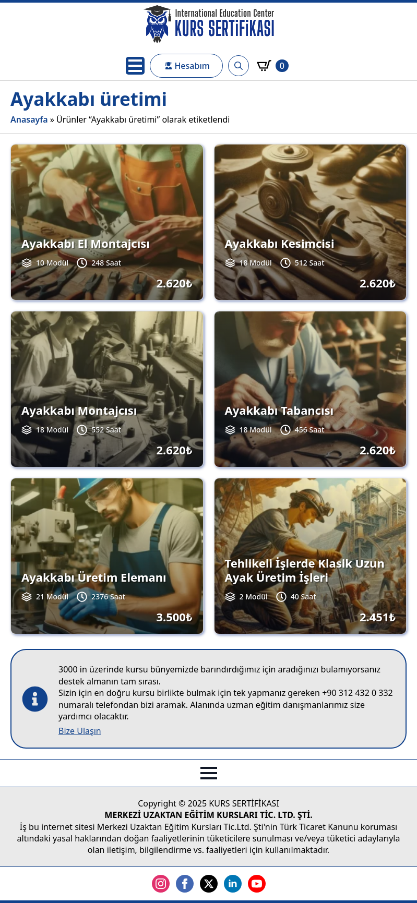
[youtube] (257, 884)
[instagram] (161, 884)
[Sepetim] (272, 66)
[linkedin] (233, 884)
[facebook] (185, 884)
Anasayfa (29, 119)
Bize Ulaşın (79, 731)
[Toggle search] (238, 65)
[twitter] (209, 884)
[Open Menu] (135, 66)
